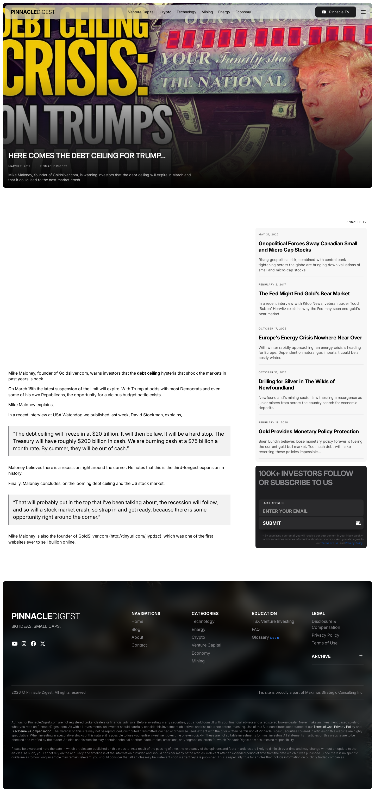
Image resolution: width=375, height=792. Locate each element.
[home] (33, 12)
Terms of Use (329, 543)
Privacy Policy (354, 543)
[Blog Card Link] (311, 255)
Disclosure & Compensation (31, 731)
